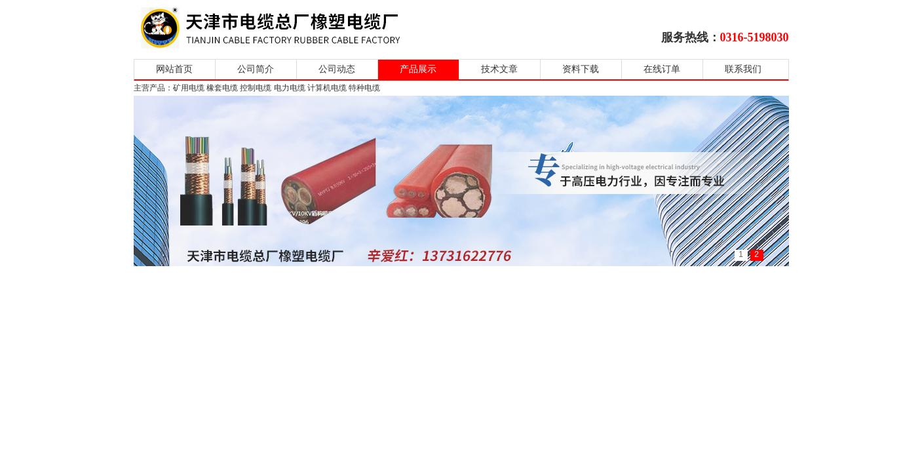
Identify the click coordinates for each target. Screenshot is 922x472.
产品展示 (418, 69)
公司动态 (336, 69)
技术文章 (499, 69)
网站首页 (174, 69)
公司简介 (255, 69)
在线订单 (661, 69)
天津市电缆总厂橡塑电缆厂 (286, 28)
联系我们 (743, 69)
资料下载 (580, 69)
